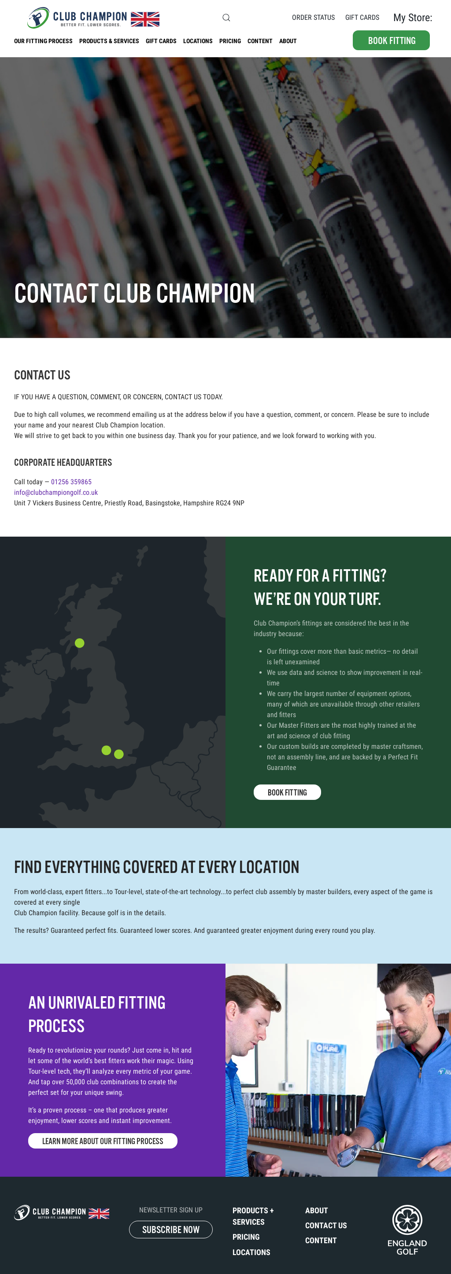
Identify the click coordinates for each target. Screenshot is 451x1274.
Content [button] (260, 40)
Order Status (313, 17)
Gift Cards (362, 17)
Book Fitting (287, 793)
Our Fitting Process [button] (43, 40)
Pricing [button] (230, 40)
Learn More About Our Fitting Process (102, 1141)
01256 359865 (71, 482)
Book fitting (392, 41)
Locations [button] (198, 40)
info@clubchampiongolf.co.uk (56, 492)
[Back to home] (86, 18)
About (288, 40)
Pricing (246, 1237)
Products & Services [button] (109, 40)
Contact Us (263, 17)
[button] (226, 17)
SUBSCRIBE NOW (171, 1230)
